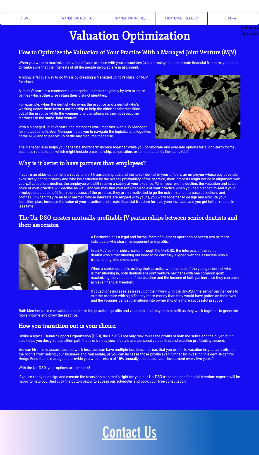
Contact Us (129, 432)
